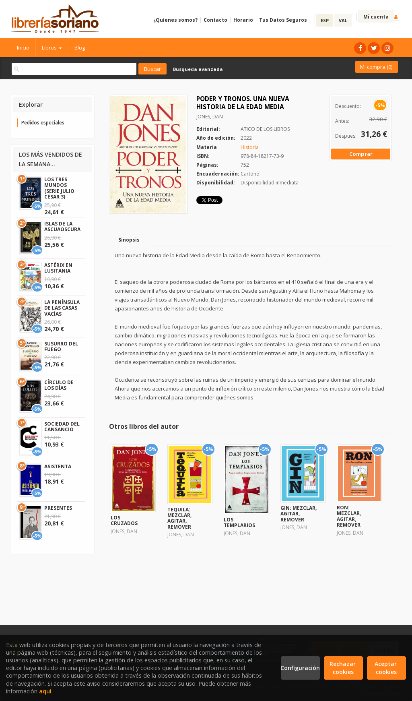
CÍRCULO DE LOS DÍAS (59, 385)
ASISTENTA (57, 466)
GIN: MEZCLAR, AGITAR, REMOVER (298, 514)
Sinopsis (129, 239)
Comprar (361, 153)
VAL (343, 20)
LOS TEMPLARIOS (239, 522)
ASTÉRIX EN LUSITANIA (58, 268)
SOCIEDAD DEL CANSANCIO (62, 426)
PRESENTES (58, 508)
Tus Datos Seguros (283, 20)
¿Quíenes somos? (175, 20)
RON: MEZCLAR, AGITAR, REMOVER (349, 516)
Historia (250, 147)
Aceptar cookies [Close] (386, 668)
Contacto (215, 20)
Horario (243, 20)
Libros (52, 47)
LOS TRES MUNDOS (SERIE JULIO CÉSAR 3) (59, 188)
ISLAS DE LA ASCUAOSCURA (62, 226)
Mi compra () (376, 66)
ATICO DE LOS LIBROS (265, 129)
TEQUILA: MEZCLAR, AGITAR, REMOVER (179, 518)
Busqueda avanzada (198, 69)
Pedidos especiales (42, 122)
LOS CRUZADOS (124, 520)
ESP (325, 20)
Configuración (300, 668)
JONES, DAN (209, 116)
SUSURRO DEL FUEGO (61, 346)
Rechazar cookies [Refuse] (343, 668)
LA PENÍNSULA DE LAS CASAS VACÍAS (62, 308)
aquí (45, 691)
